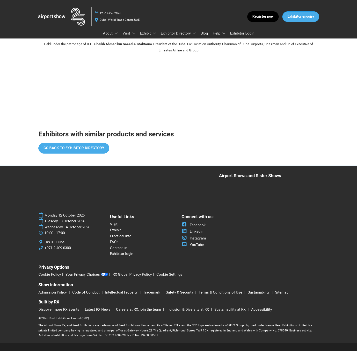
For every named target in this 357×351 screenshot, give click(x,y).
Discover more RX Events (59, 309)
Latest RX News (98, 309)
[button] (263, 16)
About (108, 33)
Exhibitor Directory (176, 33)
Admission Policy (53, 292)
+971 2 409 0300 (57, 248)
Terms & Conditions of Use (221, 292)
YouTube (193, 245)
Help (217, 33)
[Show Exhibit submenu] (154, 33)
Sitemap (281, 292)
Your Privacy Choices (87, 274)
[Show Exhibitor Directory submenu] (194, 33)
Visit (127, 33)
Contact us (119, 248)
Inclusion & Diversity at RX (188, 309)
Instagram (194, 238)
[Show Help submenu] (223, 33)
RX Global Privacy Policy (132, 274)
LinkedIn (192, 231)
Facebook (194, 225)
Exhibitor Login (242, 33)
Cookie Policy (49, 274)
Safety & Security (180, 292)
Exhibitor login (121, 254)
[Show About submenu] (116, 33)
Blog (204, 33)
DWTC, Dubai (55, 242)
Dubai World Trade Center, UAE (120, 19)
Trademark (152, 292)
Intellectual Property (121, 292)
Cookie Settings (169, 274)
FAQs (114, 242)
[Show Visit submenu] (133, 33)
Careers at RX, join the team (139, 309)
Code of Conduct (86, 292)
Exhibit (146, 33)
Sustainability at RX (230, 309)
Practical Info (120, 236)
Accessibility (261, 309)
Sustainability (259, 292)
